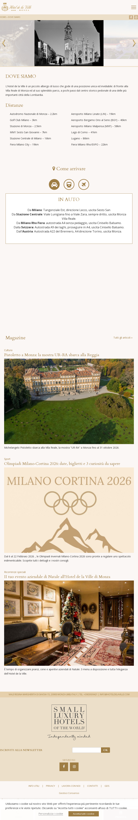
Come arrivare (69, 169)
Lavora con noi (71, 785)
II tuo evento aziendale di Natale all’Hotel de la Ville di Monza (57, 576)
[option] (69, 43)
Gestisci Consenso (69, 793)
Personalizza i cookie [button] (50, 813)
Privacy (50, 785)
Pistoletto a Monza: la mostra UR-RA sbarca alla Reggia (51, 355)
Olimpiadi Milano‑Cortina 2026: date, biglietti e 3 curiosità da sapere (62, 463)
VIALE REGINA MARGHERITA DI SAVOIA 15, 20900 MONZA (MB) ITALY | (44, 694)
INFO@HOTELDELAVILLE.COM (115, 694)
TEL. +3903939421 (88, 694)
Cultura (8, 350)
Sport (7, 459)
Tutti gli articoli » (122, 337)
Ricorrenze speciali (15, 572)
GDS (107, 785)
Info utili (34, 785)
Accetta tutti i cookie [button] (83, 813)
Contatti (92, 785)
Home (3, 17)
